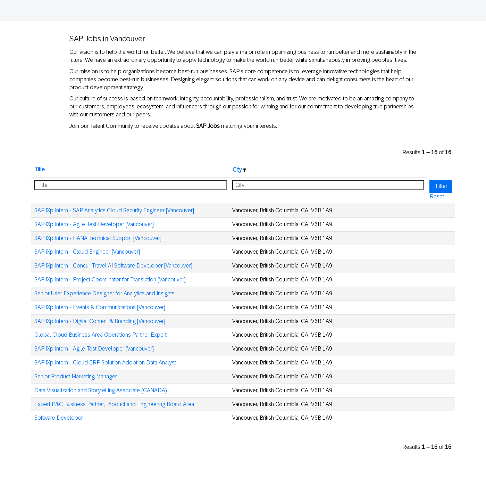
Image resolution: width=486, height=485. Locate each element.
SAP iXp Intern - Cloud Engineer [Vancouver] (87, 252)
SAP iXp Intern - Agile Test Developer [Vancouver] (94, 224)
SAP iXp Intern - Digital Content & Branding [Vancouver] (99, 321)
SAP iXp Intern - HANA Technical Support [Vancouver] (97, 238)
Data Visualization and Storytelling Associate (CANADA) (100, 390)
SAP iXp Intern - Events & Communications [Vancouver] (99, 307)
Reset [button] (437, 196)
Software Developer (58, 418)
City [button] (239, 170)
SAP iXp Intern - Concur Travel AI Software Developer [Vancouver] (113, 266)
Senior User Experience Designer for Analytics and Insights (104, 293)
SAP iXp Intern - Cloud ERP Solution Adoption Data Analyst (105, 362)
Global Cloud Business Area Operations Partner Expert (100, 335)
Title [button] (39, 169)
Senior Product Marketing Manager (75, 376)
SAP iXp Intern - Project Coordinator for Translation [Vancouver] (110, 279)
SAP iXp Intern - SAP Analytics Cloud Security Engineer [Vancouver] (114, 210)
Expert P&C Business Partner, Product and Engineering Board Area (114, 404)
